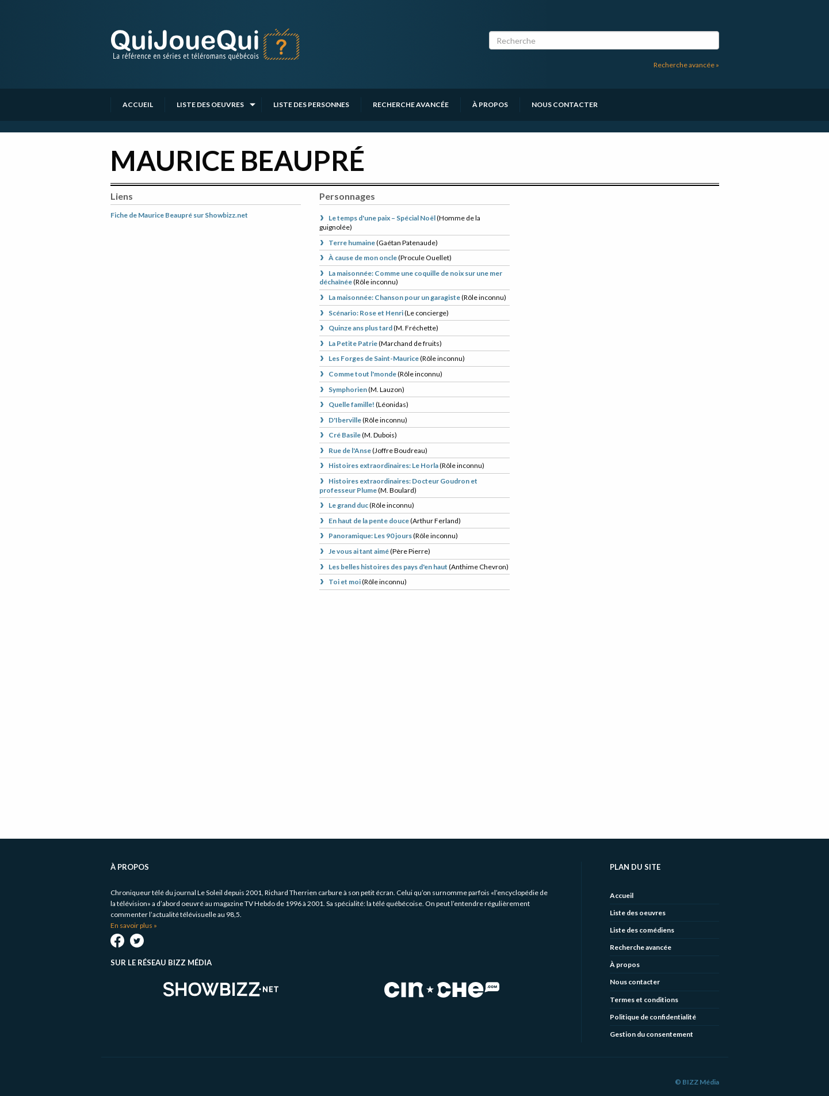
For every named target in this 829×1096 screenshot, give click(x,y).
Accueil (138, 104)
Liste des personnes (311, 104)
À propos (490, 104)
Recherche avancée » (686, 64)
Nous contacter (565, 104)
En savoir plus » (133, 925)
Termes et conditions (644, 999)
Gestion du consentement (651, 1034)
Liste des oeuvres (210, 104)
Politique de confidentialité (653, 1017)
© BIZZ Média (697, 1082)
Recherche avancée (411, 104)
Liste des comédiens (642, 930)
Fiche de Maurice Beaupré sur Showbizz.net (179, 215)
